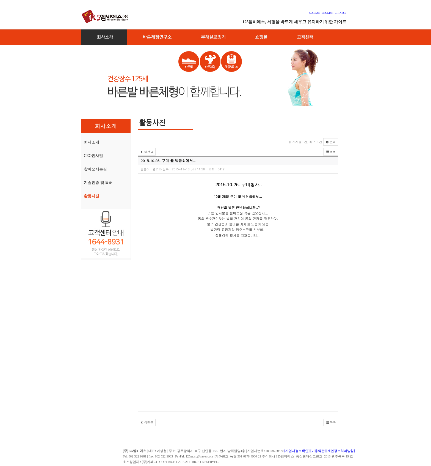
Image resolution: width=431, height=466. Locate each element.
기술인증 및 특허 (98, 183)
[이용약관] (318, 451)
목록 (330, 152)
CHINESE (340, 12)
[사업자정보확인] (297, 451)
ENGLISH (327, 12)
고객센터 (305, 37)
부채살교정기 (213, 37)
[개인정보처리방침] (341, 451)
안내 (330, 142)
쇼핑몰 (261, 37)
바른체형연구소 (157, 37)
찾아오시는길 (95, 169)
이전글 (146, 152)
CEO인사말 (93, 156)
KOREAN (315, 12)
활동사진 (91, 196)
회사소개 (105, 37)
